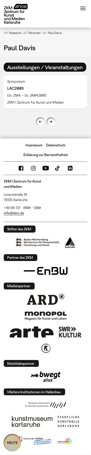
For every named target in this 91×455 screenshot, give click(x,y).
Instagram (33, 168)
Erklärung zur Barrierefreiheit (45, 155)
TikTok (58, 168)
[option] (45, 91)
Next (50, 121)
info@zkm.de (14, 213)
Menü (83, 8)
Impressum (34, 145)
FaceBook (21, 168)
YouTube (45, 168)
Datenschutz (55, 145)
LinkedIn (70, 168)
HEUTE (12, 443)
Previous (40, 121)
